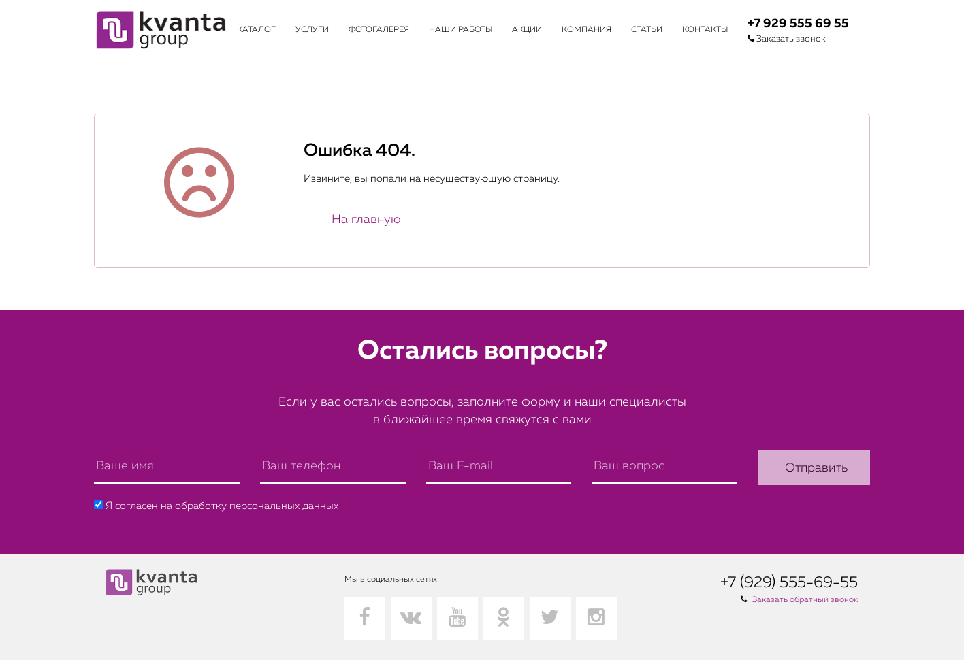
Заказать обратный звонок (805, 600)
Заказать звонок (791, 39)
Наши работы (460, 30)
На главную (366, 220)
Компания (586, 30)
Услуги (312, 30)
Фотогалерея (379, 30)
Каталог (256, 30)
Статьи (646, 30)
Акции (527, 30)
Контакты (705, 30)
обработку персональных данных (256, 506)
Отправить (816, 468)
